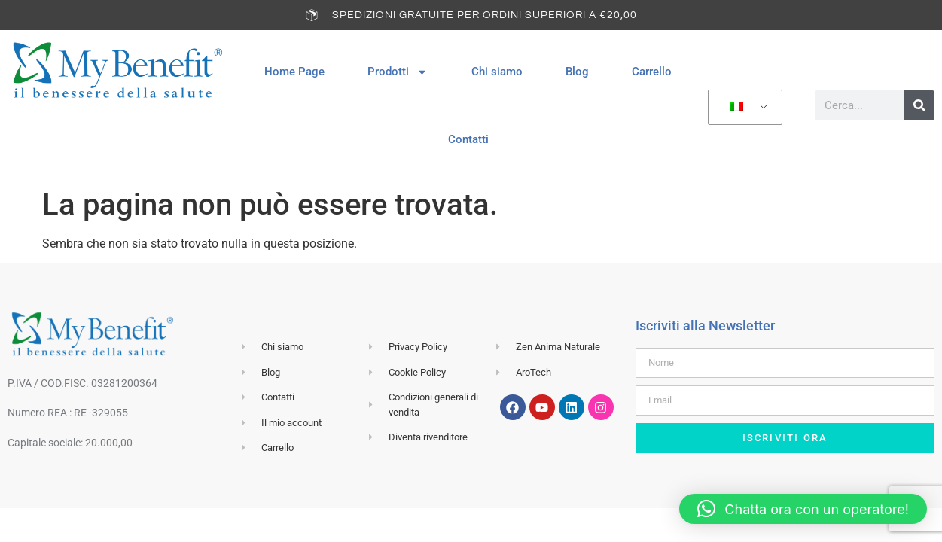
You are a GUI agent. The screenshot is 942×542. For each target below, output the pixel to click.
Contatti (468, 139)
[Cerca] (919, 105)
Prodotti (397, 72)
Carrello (652, 71)
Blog (577, 71)
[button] (803, 509)
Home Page (294, 71)
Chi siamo (497, 71)
